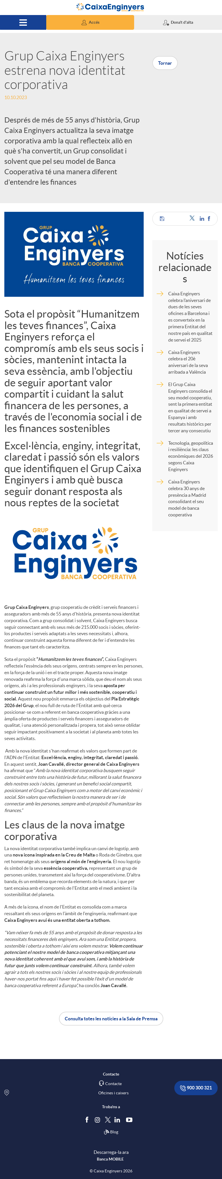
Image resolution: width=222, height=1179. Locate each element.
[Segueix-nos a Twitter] (107, 1119)
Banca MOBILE (110, 1159)
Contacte (113, 1083)
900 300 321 (196, 1088)
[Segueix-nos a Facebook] (88, 1119)
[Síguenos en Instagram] (98, 1119)
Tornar (165, 63)
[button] (90, 22)
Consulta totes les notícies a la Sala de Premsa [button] (111, 1018)
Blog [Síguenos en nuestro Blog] (111, 1132)
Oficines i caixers (113, 1093)
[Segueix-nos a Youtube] (130, 1119)
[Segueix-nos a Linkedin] (118, 1119)
